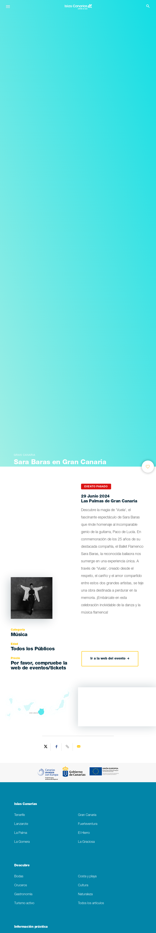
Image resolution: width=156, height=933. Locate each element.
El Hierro (84, 833)
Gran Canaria (87, 815)
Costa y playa (87, 876)
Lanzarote (21, 824)
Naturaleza (85, 894)
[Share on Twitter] (46, 747)
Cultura (83, 885)
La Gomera (22, 842)
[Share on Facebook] (57, 747)
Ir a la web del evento (109, 658)
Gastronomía (23, 894)
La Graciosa (86, 842)
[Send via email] (78, 747)
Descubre (21, 865)
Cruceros (20, 885)
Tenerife (19, 815)
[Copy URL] (68, 747)
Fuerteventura (87, 824)
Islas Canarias (25, 804)
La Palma (20, 833)
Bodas (18, 876)
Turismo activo (24, 903)
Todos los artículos (91, 903)
